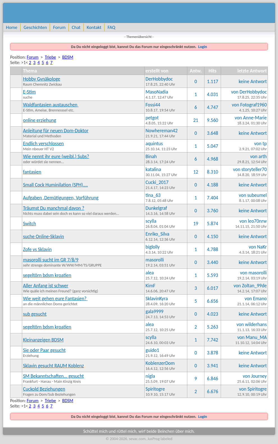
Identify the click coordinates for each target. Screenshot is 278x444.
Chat (76, 27)
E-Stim (29, 92)
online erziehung (39, 120)
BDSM (67, 57)
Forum (59, 27)
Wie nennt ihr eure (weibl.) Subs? (56, 156)
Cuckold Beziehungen (44, 389)
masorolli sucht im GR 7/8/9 (50, 260)
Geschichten (35, 27)
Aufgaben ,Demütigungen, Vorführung (61, 198)
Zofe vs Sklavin (37, 249)
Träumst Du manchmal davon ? (53, 208)
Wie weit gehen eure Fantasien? (55, 298)
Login (202, 46)
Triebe (50, 57)
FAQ (111, 27)
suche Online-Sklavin (43, 236)
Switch (29, 223)
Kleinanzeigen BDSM (43, 340)
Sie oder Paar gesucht (44, 350)
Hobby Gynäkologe (41, 79)
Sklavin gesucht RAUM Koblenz (53, 366)
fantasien (32, 172)
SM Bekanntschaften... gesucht (53, 376)
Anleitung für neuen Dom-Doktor (55, 130)
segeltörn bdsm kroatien (47, 275)
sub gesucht (35, 314)
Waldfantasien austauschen (50, 105)
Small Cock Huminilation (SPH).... (55, 185)
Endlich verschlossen (43, 143)
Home (11, 27)
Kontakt (94, 27)
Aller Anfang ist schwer (45, 286)
